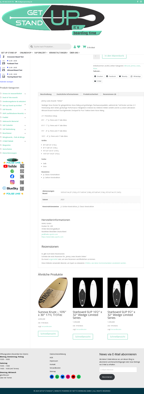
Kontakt (52, 364)
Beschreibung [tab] (46, 94)
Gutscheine (7, 149)
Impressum (54, 361)
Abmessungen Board (102, 41)
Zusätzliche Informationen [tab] (67, 94)
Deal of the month (10, 97)
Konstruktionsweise (102, 47)
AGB (51, 357)
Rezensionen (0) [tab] (109, 94)
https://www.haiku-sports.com (52, 237)
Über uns (117, 19)
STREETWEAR (8, 141)
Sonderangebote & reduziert (14, 101)
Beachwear (7, 133)
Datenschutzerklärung (58, 354)
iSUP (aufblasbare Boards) (13, 113)
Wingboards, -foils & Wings (14, 137)
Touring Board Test (14, 77)
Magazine (7, 145)
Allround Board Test (14, 70)
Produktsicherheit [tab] (90, 94)
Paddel (5, 117)
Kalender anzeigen (6, 82)
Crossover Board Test (15, 57)
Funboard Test (12, 63)
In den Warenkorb (114, 55)
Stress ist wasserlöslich (12, 93)
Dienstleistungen (10, 153)
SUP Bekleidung (9, 129)
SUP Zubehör (8, 125)
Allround (127, 66)
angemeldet (53, 259)
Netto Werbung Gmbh (81, 391)
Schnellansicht (48, 333)
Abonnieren (107, 377)
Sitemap (53, 371)
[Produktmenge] (96, 56)
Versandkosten (109, 34)
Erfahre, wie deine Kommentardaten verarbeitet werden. (105, 263)
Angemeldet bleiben (8, 36)
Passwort (4, 27)
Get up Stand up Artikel (12, 105)
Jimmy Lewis (135, 66)
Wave (95, 68)
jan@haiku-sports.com (50, 234)
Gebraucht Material (10, 121)
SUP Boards (7, 109)
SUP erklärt (83, 19)
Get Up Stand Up (52, 19)
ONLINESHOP (68, 19)
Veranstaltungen (101, 19)
